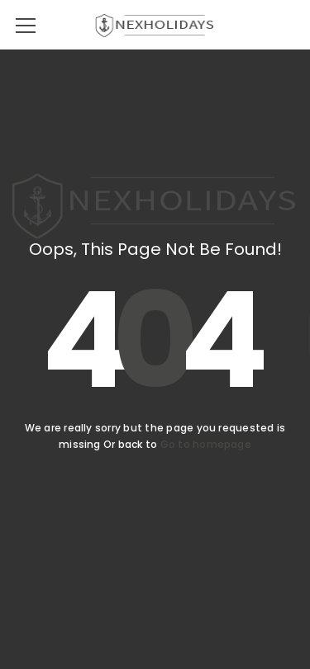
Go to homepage (205, 444)
